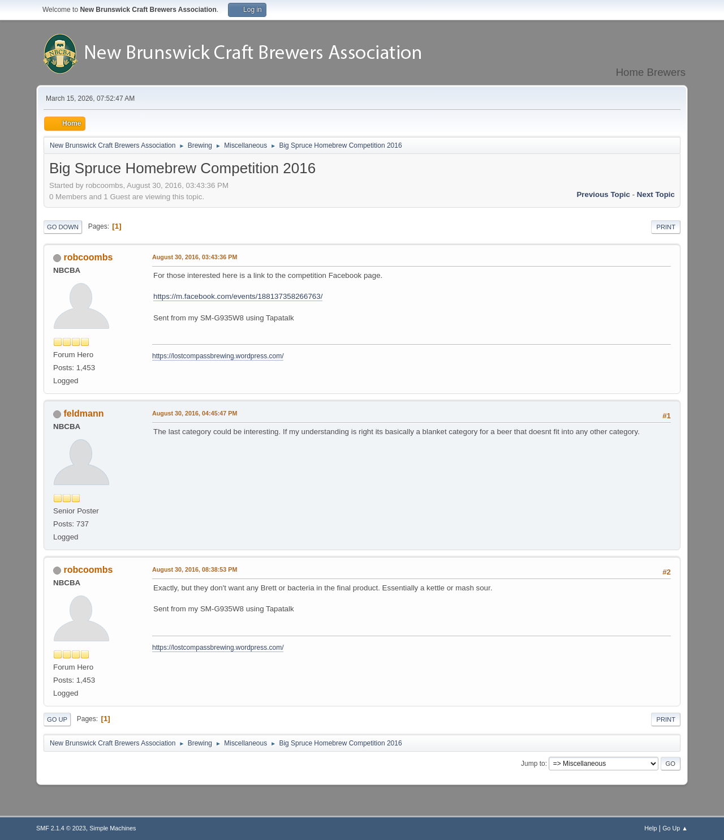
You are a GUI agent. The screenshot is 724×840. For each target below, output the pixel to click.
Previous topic (603, 194)
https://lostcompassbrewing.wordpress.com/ (217, 356)
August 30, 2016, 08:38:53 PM (194, 569)
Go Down (63, 227)
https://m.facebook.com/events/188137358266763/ (237, 296)
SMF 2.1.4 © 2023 (61, 828)
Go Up (57, 719)
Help (650, 828)
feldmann (83, 413)
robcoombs (88, 257)
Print (665, 227)
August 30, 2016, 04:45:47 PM (194, 413)
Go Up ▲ (675, 828)
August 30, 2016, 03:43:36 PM (194, 257)
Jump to (533, 764)
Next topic (656, 194)
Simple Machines (112, 828)
